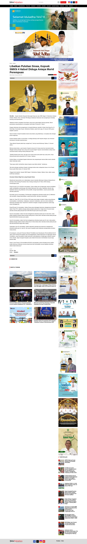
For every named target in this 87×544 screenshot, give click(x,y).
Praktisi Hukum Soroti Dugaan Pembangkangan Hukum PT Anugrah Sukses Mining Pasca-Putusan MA (71, 478)
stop (55, 74)
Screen (63, 2)
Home (11, 63)
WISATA (62, 5)
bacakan (50, 74)
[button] (76, 5)
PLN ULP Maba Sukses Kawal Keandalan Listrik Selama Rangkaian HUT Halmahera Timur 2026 (21, 304)
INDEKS (71, 5)
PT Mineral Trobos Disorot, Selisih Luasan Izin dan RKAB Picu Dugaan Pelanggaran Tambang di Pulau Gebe (71, 470)
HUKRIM (39, 5)
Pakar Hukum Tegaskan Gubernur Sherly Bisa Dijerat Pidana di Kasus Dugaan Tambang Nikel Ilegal (71, 501)
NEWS (15, 5)
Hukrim (14, 63)
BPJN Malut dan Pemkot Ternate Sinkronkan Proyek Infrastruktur (71, 523)
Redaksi (58, 540)
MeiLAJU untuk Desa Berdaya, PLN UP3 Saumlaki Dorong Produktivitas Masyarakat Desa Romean (44, 304)
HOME (11, 5)
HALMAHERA (22, 5)
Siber (62, 540)
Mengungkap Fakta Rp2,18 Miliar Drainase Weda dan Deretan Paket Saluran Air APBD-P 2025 (71, 516)
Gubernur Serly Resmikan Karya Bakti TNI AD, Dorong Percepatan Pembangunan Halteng (71, 532)
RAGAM (49, 5)
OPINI (66, 5)
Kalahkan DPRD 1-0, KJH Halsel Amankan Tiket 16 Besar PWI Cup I (71, 484)
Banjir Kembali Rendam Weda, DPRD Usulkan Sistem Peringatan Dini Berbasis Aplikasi (70, 493)
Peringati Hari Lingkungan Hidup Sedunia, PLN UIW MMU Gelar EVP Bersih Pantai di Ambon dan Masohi (45, 286)
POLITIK (28, 5)
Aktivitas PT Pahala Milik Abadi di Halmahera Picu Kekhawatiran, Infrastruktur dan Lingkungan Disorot (71, 509)
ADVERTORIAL (55, 5)
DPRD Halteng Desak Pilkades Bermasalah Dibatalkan (70, 461)
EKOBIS (44, 5)
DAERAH (33, 5)
